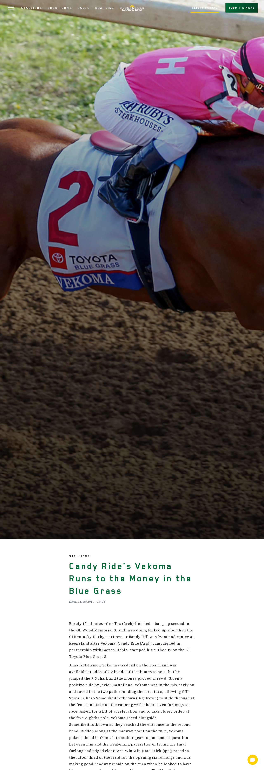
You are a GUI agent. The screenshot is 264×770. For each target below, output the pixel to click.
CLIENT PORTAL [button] (205, 7)
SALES (84, 7)
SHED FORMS (60, 7)
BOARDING (105, 7)
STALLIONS (31, 7)
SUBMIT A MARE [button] (242, 7)
